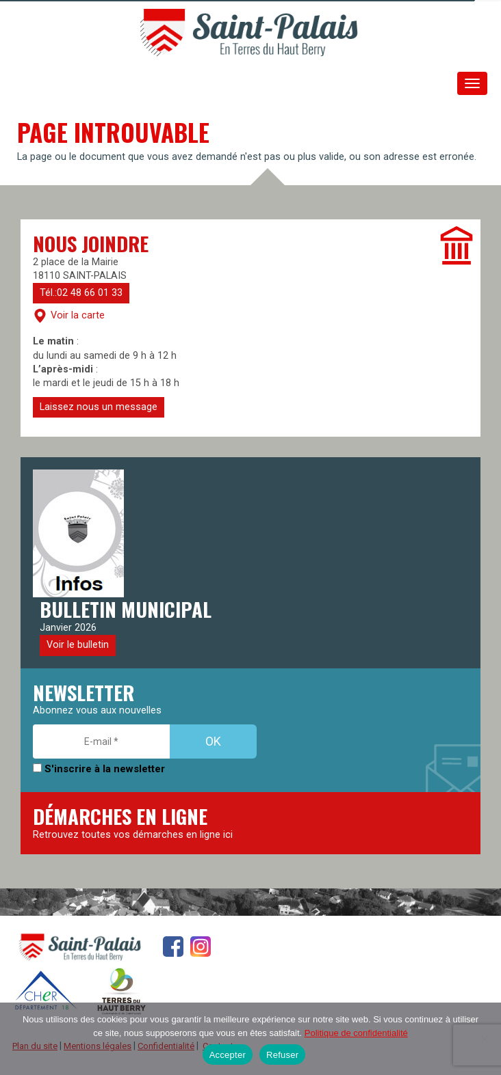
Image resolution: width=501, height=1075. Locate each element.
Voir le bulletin (78, 645)
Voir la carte (69, 316)
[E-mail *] (101, 741)
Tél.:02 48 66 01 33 (81, 293)
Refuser (282, 1055)
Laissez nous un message (98, 407)
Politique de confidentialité (356, 1033)
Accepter (227, 1055)
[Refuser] (484, 1039)
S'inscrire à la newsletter (99, 769)
